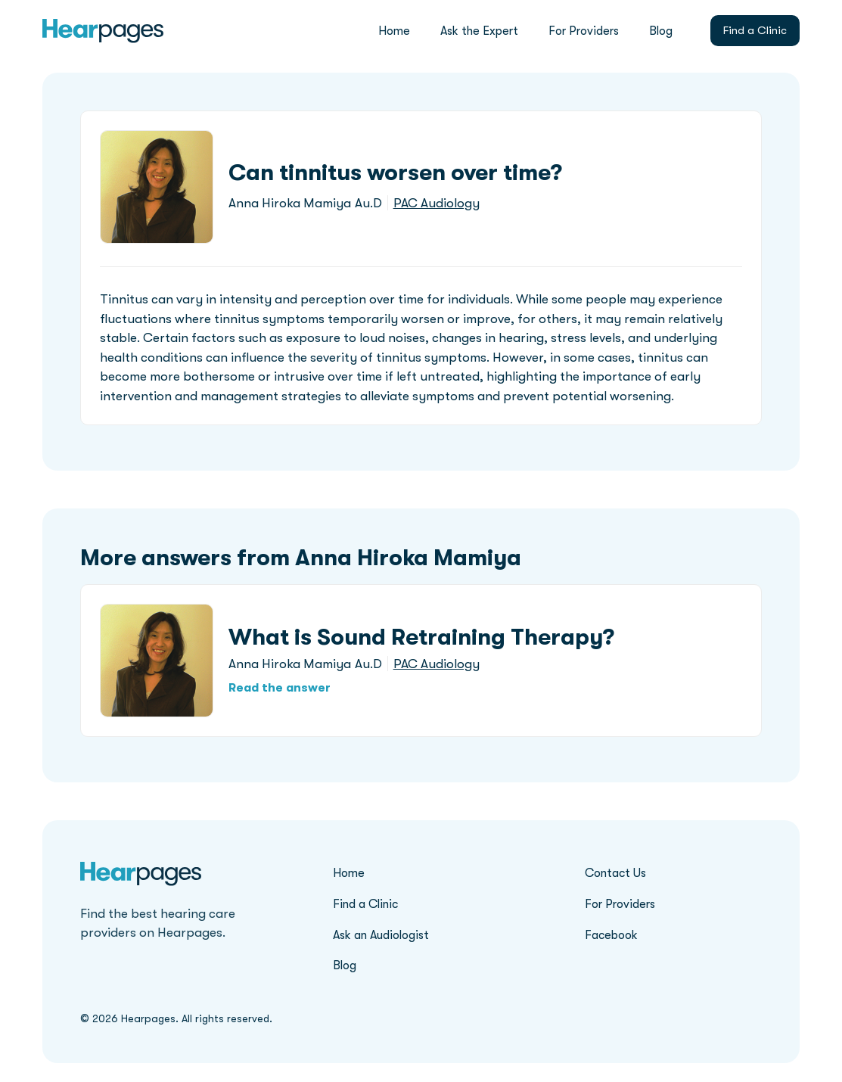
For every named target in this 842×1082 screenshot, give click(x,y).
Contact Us (615, 873)
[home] (102, 30)
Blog (661, 31)
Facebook (611, 935)
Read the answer (279, 688)
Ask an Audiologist (381, 935)
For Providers (583, 31)
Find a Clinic (755, 30)
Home (394, 31)
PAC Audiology (436, 203)
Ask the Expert (479, 31)
